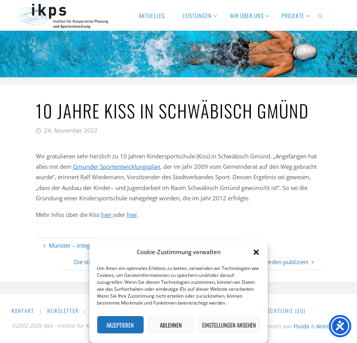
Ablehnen (171, 325)
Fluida (300, 326)
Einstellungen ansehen (229, 325)
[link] (320, 15)
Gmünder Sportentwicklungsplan (116, 166)
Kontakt (23, 311)
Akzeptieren (120, 325)
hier (107, 214)
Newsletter (63, 311)
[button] (256, 252)
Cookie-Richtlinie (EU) (275, 311)
